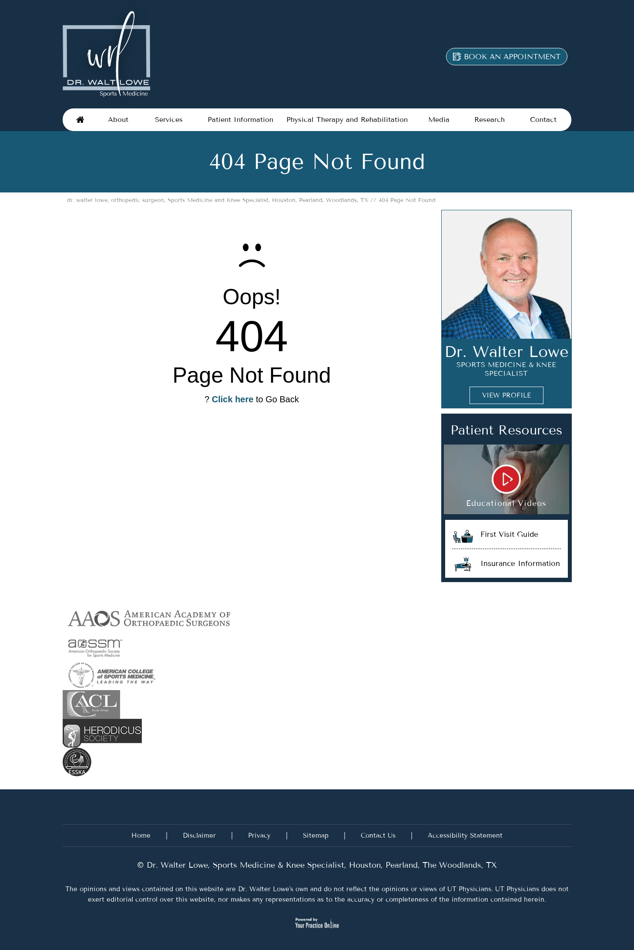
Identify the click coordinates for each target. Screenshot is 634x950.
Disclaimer (199, 835)
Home (80, 119)
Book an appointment (512, 56)
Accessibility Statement (465, 835)
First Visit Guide (509, 534)
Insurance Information (520, 563)
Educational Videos (506, 503)
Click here (233, 399)
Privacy (259, 835)
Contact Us (378, 835)
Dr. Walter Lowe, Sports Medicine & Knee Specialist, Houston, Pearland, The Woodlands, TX (320, 865)
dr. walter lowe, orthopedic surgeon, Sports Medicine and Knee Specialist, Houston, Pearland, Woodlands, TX (217, 200)
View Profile (506, 395)
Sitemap (316, 835)
